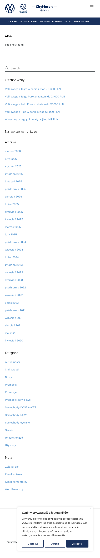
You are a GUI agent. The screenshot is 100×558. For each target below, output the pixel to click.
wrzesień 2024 (14, 249)
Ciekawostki (12, 369)
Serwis (9, 430)
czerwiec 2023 (14, 279)
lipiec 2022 (12, 302)
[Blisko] (91, 508)
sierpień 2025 (13, 196)
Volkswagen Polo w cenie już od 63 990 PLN (32, 111)
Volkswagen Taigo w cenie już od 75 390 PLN (33, 89)
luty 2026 (11, 158)
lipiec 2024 (12, 257)
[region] (55, 529)
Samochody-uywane (17, 422)
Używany (10, 445)
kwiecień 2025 (14, 219)
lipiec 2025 (12, 204)
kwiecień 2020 (14, 340)
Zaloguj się (12, 466)
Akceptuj (77, 543)
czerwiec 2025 (14, 211)
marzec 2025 (13, 226)
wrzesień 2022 (14, 295)
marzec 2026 (13, 151)
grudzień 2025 (14, 173)
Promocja (11, 384)
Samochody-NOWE (16, 415)
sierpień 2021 (13, 325)
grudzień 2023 (14, 264)
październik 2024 (15, 242)
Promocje (12, 21)
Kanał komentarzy (16, 481)
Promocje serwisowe (18, 399)
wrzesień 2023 (14, 272)
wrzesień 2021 (13, 317)
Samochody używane (51, 21)
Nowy (8, 377)
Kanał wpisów (13, 474)
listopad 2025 (13, 181)
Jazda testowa (81, 21)
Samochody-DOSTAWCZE (20, 407)
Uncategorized (14, 437)
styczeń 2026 (13, 166)
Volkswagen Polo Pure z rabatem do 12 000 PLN (34, 104)
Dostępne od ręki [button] (28, 21)
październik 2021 (15, 310)
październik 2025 (15, 189)
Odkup (67, 21)
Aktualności (12, 362)
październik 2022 (15, 287)
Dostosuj (33, 543)
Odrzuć (55, 543)
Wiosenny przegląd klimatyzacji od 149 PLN (31, 119)
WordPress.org (14, 489)
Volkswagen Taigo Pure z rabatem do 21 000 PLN (35, 96)
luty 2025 (11, 234)
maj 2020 (10, 333)
